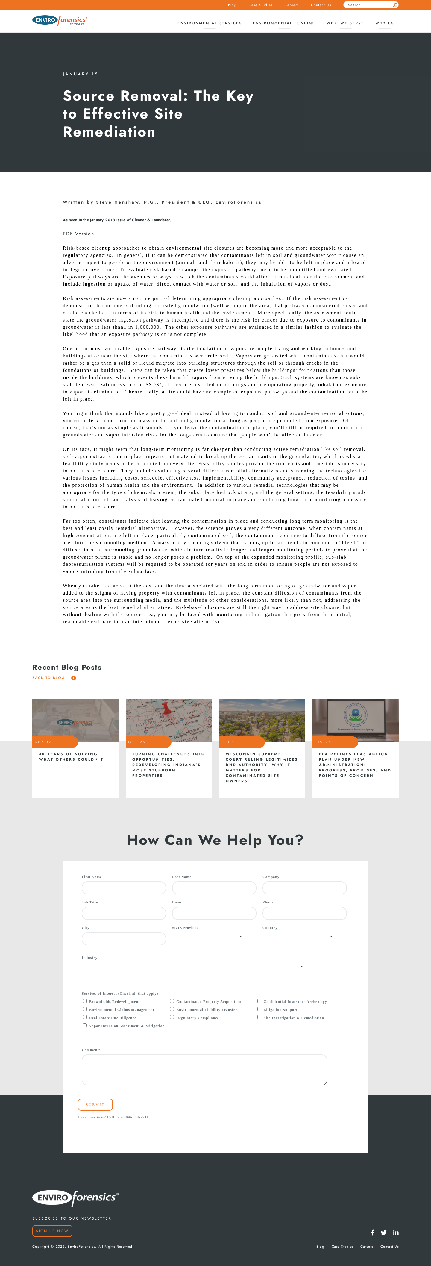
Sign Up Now (52, 1231)
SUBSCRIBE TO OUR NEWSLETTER (72, 1218)
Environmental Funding (284, 23)
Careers (292, 5)
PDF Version (78, 234)
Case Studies (261, 5)
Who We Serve (345, 23)
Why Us (384, 23)
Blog (232, 5)
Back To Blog (54, 677)
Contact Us (321, 5)
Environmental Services (209, 23)
